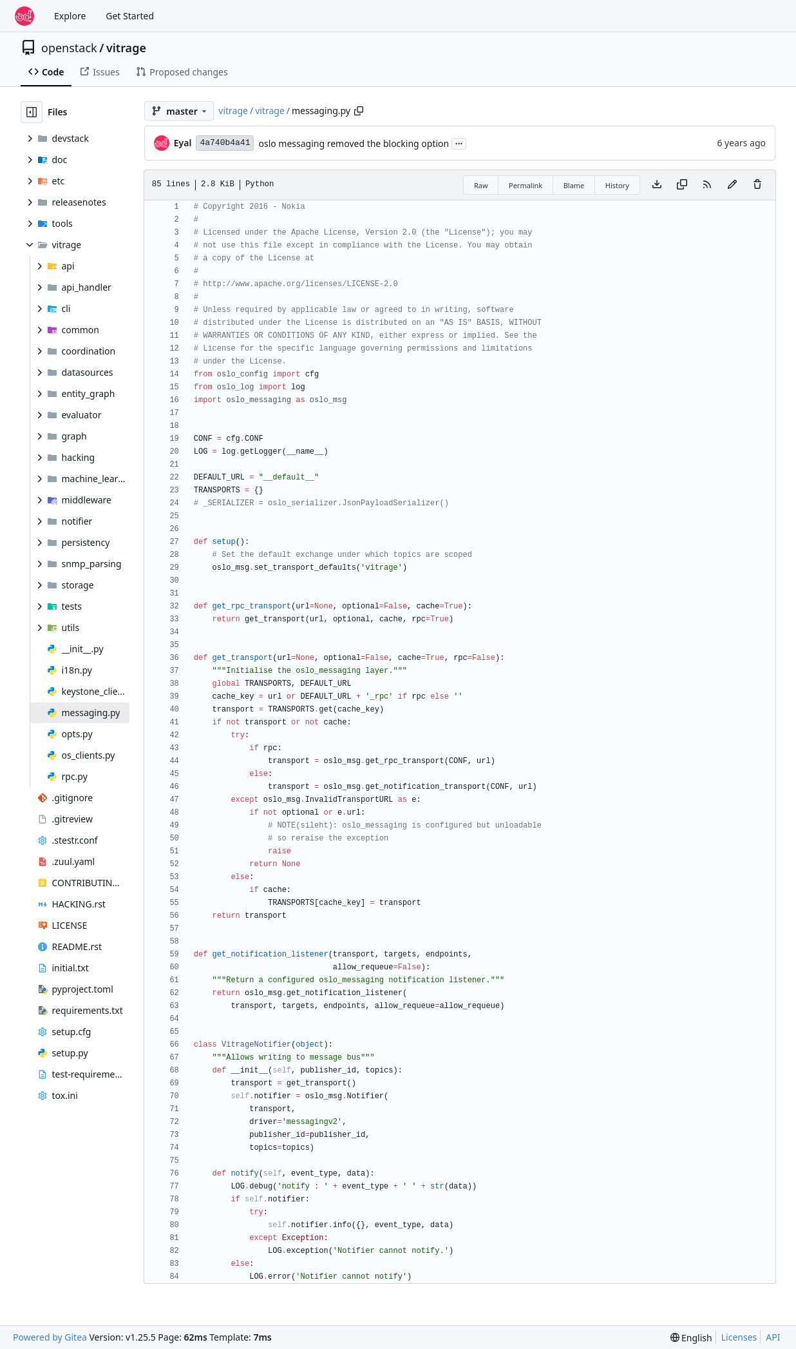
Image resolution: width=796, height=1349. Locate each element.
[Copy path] (358, 110)
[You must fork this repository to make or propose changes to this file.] (732, 185)
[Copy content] (682, 185)
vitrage (126, 47)
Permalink (525, 185)
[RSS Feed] (707, 185)
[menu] (691, 1338)
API (773, 1337)
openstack (69, 47)
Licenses (739, 1337)
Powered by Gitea (50, 1337)
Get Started (130, 16)
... (459, 142)
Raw (481, 185)
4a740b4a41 (225, 143)
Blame (574, 185)
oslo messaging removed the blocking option (353, 143)
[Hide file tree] (32, 112)
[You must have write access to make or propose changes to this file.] (757, 185)
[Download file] (657, 185)
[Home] (24, 16)
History (617, 185)
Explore (70, 16)
